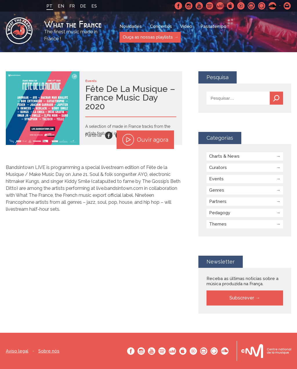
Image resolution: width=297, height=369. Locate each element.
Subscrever (241, 298)
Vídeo (186, 26)
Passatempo (213, 26)
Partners (218, 201)
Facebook (178, 6)
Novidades (130, 26)
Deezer (220, 6)
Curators (218, 167)
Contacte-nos (287, 6)
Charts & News (224, 156)
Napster (251, 6)
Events (216, 178)
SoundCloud (272, 6)
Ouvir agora (145, 140)
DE (83, 6)
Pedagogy (219, 212)
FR (72, 6)
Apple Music (230, 6)
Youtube (199, 6)
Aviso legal (17, 351)
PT (49, 6)
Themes (218, 224)
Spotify (209, 6)
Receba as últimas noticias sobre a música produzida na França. (242, 281)
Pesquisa (276, 98)
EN (61, 6)
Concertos (161, 26)
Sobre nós (48, 351)
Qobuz (262, 6)
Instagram (189, 6)
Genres (216, 190)
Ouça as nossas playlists (147, 37)
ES (94, 6)
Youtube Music (241, 6)
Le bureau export (266, 351)
